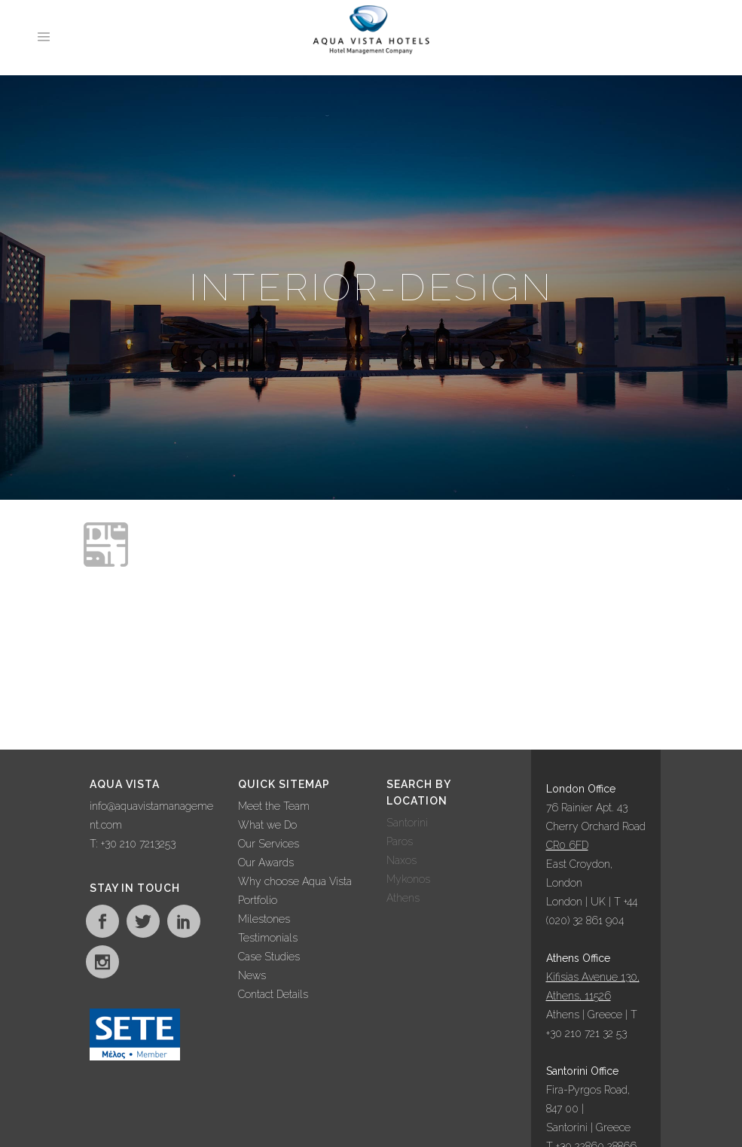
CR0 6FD (567, 845)
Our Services (268, 844)
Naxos (401, 860)
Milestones (264, 919)
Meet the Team (274, 806)
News (252, 975)
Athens (403, 898)
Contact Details (273, 994)
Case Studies (269, 957)
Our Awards (266, 862)
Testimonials (268, 938)
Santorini (407, 823)
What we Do (267, 825)
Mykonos (408, 879)
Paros (399, 841)
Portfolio (257, 900)
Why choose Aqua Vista (295, 881)
